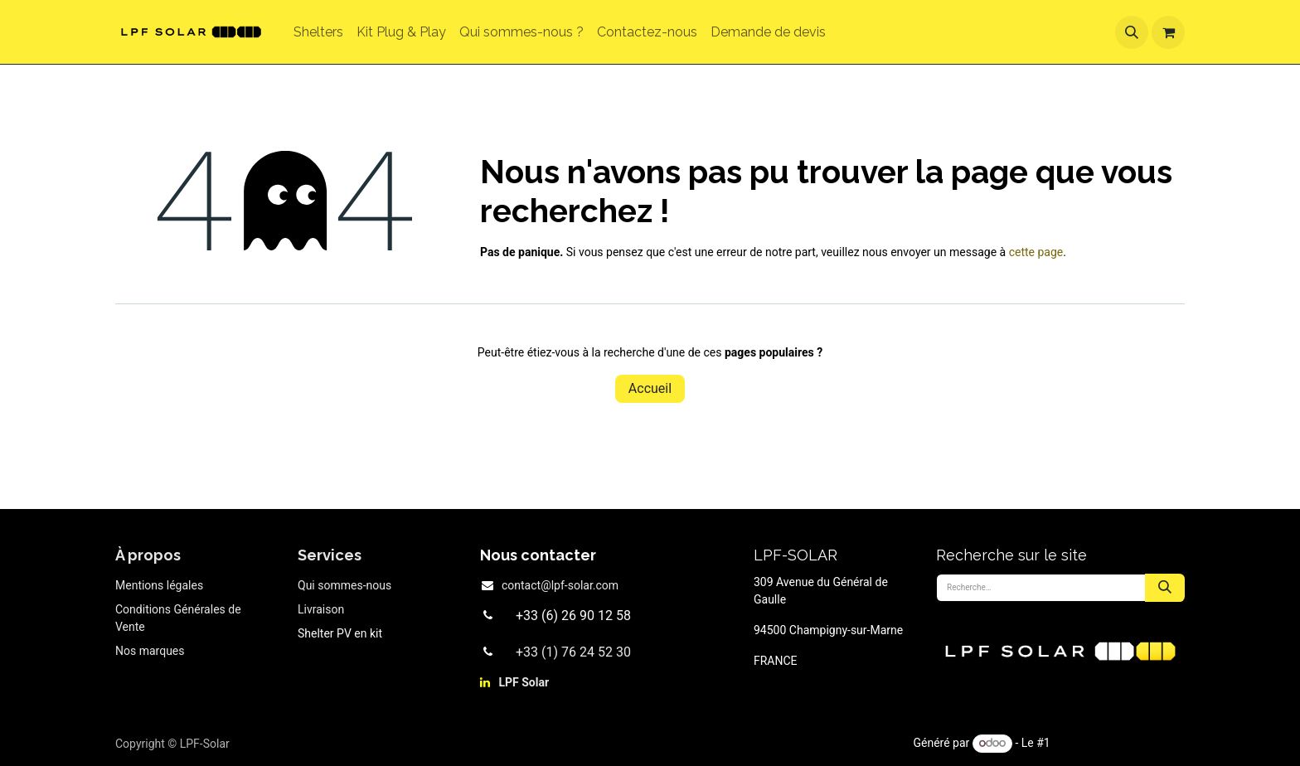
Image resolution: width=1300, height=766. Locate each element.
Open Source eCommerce (1119, 742)
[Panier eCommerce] (1168, 32)
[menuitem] (318, 32)
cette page (1036, 252)
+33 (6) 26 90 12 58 (573, 615)
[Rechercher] (1165, 588)
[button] (1131, 32)
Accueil (650, 388)
